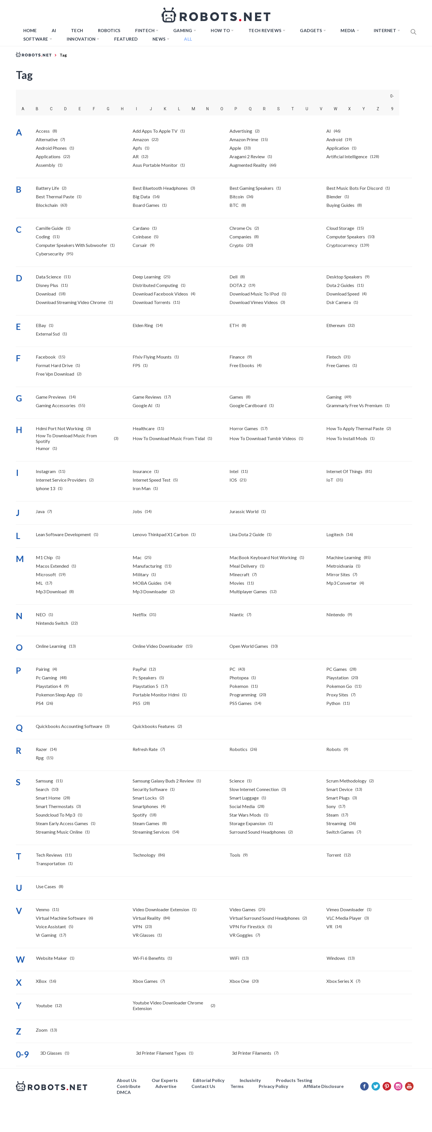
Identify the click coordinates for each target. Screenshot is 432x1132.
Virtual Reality (146, 918)
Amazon (141, 139)
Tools (234, 855)
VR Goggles (241, 935)
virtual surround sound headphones (264, 918)
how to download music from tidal (169, 438)
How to (220, 30)
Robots (333, 749)
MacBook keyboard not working (263, 557)
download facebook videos (160, 293)
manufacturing (147, 566)
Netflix (140, 614)
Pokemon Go (339, 686)
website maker (51, 958)
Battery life (47, 188)
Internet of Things (344, 471)
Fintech (333, 356)
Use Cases (46, 886)
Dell (233, 276)
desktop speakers (344, 276)
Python (333, 703)
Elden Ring (143, 325)
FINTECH (145, 30)
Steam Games (146, 823)
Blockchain (47, 205)
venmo (42, 909)
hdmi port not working (60, 428)
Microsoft (46, 574)
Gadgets (311, 30)
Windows (336, 958)
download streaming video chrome (71, 302)
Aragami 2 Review (247, 156)
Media (348, 30)
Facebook (46, 356)
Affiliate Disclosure (323, 1086)
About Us (127, 1080)
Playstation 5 (145, 686)
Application (337, 148)
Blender (334, 196)
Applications (48, 156)
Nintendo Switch (52, 623)
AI (54, 30)
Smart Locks (145, 797)
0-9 (392, 98)
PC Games (336, 669)
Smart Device (339, 789)
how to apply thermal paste (355, 428)
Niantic (236, 614)
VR (329, 926)
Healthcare (144, 428)
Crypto (236, 245)
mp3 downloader (150, 591)
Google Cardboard (247, 405)
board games (146, 205)
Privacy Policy (273, 1086)
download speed (342, 293)
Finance (237, 356)
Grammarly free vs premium (354, 405)
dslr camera (338, 302)
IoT (329, 479)
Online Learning (51, 646)
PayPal (139, 669)
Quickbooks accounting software (69, 726)
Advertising (240, 131)
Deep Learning (147, 276)
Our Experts (165, 1080)
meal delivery (243, 566)
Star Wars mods (245, 814)
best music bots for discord (354, 188)
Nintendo (335, 614)
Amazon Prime (243, 139)
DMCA (124, 1092)
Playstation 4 (48, 686)
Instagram (46, 471)
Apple (235, 148)
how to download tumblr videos (262, 438)
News (159, 38)
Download (46, 293)
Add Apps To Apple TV (155, 131)
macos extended (52, 566)
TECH (77, 30)
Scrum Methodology (346, 780)
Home (30, 30)
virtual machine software (61, 918)
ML (39, 583)
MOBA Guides (147, 583)
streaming (336, 823)
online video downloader (158, 646)
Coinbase (142, 236)
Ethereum (335, 325)
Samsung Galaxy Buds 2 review (163, 780)
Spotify (140, 814)
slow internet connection (254, 789)
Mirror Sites (338, 574)
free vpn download (55, 373)
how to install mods (346, 438)
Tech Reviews (265, 30)
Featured (126, 38)
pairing (43, 669)
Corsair (140, 245)
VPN (137, 926)
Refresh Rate (145, 749)
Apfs (137, 148)
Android (334, 139)
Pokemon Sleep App (55, 694)
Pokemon (238, 686)
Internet (385, 30)
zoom (41, 1030)
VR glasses (144, 935)
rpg (40, 757)
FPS (136, 365)
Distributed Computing (155, 285)
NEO (41, 614)
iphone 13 (45, 488)
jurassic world (243, 511)
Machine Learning (343, 557)
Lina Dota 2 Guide (246, 534)
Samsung (44, 780)
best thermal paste (55, 196)
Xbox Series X (339, 981)
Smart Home (48, 797)
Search (42, 789)
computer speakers (345, 236)
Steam (332, 814)
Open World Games (248, 646)
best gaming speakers (251, 188)
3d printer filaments (251, 1053)
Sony (331, 806)
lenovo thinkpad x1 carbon (160, 534)
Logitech (334, 534)
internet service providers (61, 479)
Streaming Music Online (59, 832)
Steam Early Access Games (62, 823)
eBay (41, 325)
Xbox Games (145, 981)
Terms (237, 1086)
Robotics (109, 30)
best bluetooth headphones (160, 188)
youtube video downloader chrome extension (168, 1005)
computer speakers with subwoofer (71, 245)
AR (136, 156)
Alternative (47, 139)
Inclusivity (250, 1080)
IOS (233, 479)
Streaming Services (151, 832)
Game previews (51, 396)
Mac (137, 557)
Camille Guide (49, 228)
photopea (239, 677)
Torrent (333, 855)
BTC (234, 205)
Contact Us (203, 1086)
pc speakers (144, 677)
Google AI (143, 405)
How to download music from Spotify (66, 438)
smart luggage (244, 797)
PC (232, 669)
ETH (234, 325)
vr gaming (46, 935)
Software (35, 38)
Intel (233, 471)
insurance (142, 471)
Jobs (137, 511)
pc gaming (46, 677)
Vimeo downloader (345, 909)
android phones (51, 148)
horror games (243, 428)
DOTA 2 (237, 285)
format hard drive (54, 365)
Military (141, 574)
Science (236, 780)
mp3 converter (341, 583)
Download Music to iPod (254, 293)
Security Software (150, 789)
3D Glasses (51, 1053)
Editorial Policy (209, 1080)
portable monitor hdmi (156, 694)
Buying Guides (340, 205)
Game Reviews (147, 396)
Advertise (165, 1086)
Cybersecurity (50, 253)
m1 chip (44, 557)
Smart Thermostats (55, 806)
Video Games (242, 909)
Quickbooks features (154, 726)
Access (43, 131)
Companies (240, 236)
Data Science (48, 276)
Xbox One (239, 981)
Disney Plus (47, 285)
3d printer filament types (161, 1053)
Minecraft (239, 574)
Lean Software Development (63, 534)
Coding (43, 236)
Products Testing (294, 1080)
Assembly (45, 165)
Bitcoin (236, 196)
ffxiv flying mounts (152, 356)
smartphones (145, 806)
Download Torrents (151, 302)
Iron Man (142, 488)
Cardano (141, 228)
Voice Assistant (51, 926)
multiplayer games (248, 591)
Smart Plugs (338, 797)
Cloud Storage (340, 228)
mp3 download (51, 591)
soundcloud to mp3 (55, 814)
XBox (41, 981)
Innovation (81, 38)
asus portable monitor (155, 165)
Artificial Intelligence (346, 156)
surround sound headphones (257, 832)
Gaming (182, 30)
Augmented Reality (248, 165)
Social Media (242, 806)
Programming (242, 694)
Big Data (141, 196)
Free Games (338, 365)
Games (236, 396)
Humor (43, 448)
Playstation (337, 677)
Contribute (128, 1086)
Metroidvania (339, 566)
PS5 (136, 703)
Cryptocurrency (341, 245)
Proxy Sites (337, 694)
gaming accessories (56, 405)
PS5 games (240, 703)
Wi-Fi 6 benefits (149, 958)
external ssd (48, 333)
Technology (144, 855)
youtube (44, 1005)
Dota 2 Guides (340, 285)
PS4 (39, 703)
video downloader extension (161, 909)
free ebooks (241, 365)
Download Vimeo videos (253, 302)
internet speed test (151, 479)
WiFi (234, 958)
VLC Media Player (344, 918)
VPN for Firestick (247, 926)
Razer (41, 749)
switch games (340, 832)
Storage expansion (247, 823)
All (188, 38)
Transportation (50, 863)
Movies (236, 583)
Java (40, 511)
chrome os (240, 228)
